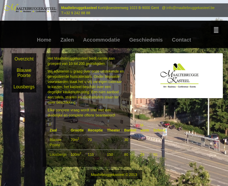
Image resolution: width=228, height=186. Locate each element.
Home (44, 40)
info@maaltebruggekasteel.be (191, 8)
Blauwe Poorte (24, 73)
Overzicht (24, 58)
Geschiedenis (146, 40)
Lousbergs (24, 86)
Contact (181, 40)
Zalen (67, 40)
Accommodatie (101, 40)
